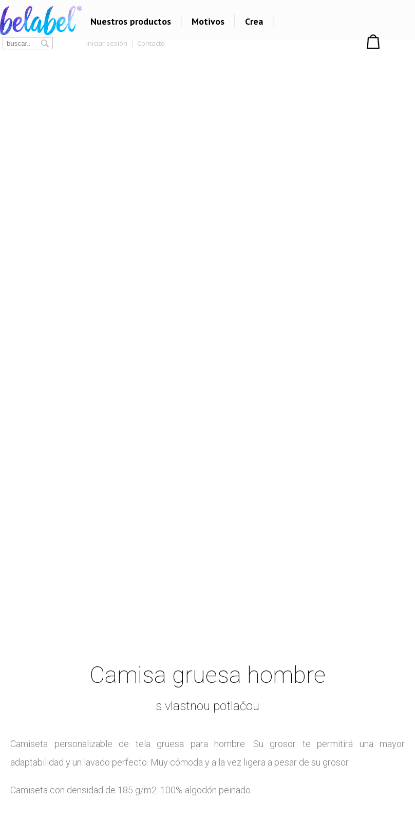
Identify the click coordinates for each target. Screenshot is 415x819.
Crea (254, 21)
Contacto (151, 43)
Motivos (208, 21)
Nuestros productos (130, 21)
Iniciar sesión (106, 43)
